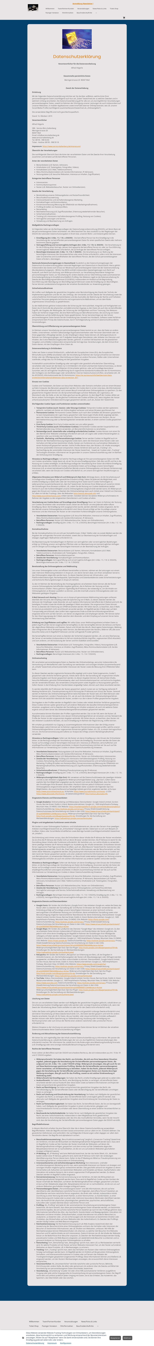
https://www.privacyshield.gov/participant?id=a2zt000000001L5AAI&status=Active (69, 987)
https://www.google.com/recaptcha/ (91, 964)
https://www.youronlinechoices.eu (50, 791)
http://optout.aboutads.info (85, 493)
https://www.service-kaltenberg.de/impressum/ (62, 146)
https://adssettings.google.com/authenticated (73, 818)
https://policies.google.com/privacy (69, 809)
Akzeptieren (115, 1338)
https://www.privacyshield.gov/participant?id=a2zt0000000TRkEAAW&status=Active (69, 945)
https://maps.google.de (57, 940)
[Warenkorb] (124, 18)
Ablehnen (127, 1338)
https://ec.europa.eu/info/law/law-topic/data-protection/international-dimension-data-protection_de (72, 376)
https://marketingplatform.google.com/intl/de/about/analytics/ (94, 806)
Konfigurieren (65, 1343)
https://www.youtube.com (46, 983)
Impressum (52, 1343)
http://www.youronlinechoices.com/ (46, 496)
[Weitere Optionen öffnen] (96, 13)
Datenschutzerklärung (35, 1343)
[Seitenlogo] (33, 7)
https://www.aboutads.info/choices (50, 794)
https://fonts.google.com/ (98, 919)
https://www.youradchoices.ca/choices (89, 791)
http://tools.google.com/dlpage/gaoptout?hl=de (55, 816)
